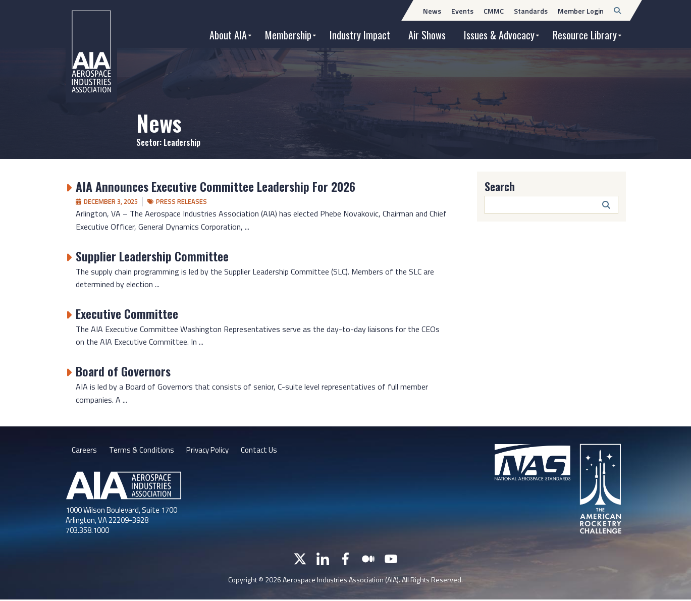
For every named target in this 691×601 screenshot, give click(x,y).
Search (500, 186)
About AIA (228, 34)
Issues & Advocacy (499, 34)
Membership (288, 34)
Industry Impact (360, 34)
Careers (84, 451)
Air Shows (427, 34)
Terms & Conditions (142, 451)
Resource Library (585, 34)
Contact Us (266, 451)
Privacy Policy (211, 451)
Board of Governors (123, 371)
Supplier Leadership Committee (152, 256)
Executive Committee (127, 313)
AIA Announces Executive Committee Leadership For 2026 (215, 186)
